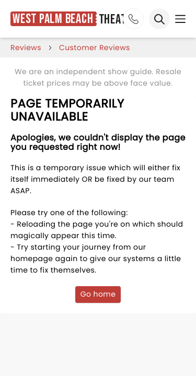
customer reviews (94, 47)
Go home (98, 294)
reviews (25, 47)
